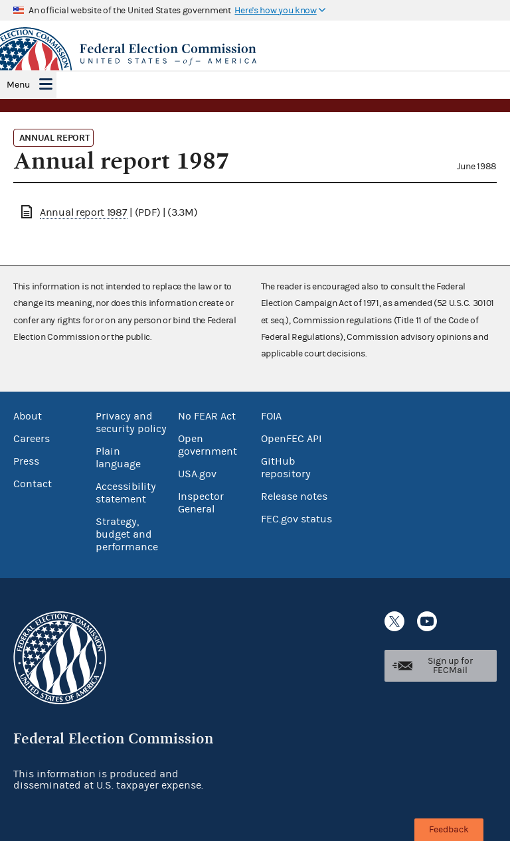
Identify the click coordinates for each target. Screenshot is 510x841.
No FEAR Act (207, 416)
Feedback (449, 829)
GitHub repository (286, 467)
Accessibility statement (126, 493)
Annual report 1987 (84, 212)
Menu (18, 85)
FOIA (271, 416)
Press (26, 461)
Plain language (118, 457)
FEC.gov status (296, 519)
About (27, 416)
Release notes (294, 496)
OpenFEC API (291, 439)
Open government (207, 445)
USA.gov (197, 474)
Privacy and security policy (131, 422)
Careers (31, 439)
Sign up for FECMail (450, 666)
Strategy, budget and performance (127, 534)
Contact (32, 484)
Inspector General (201, 503)
